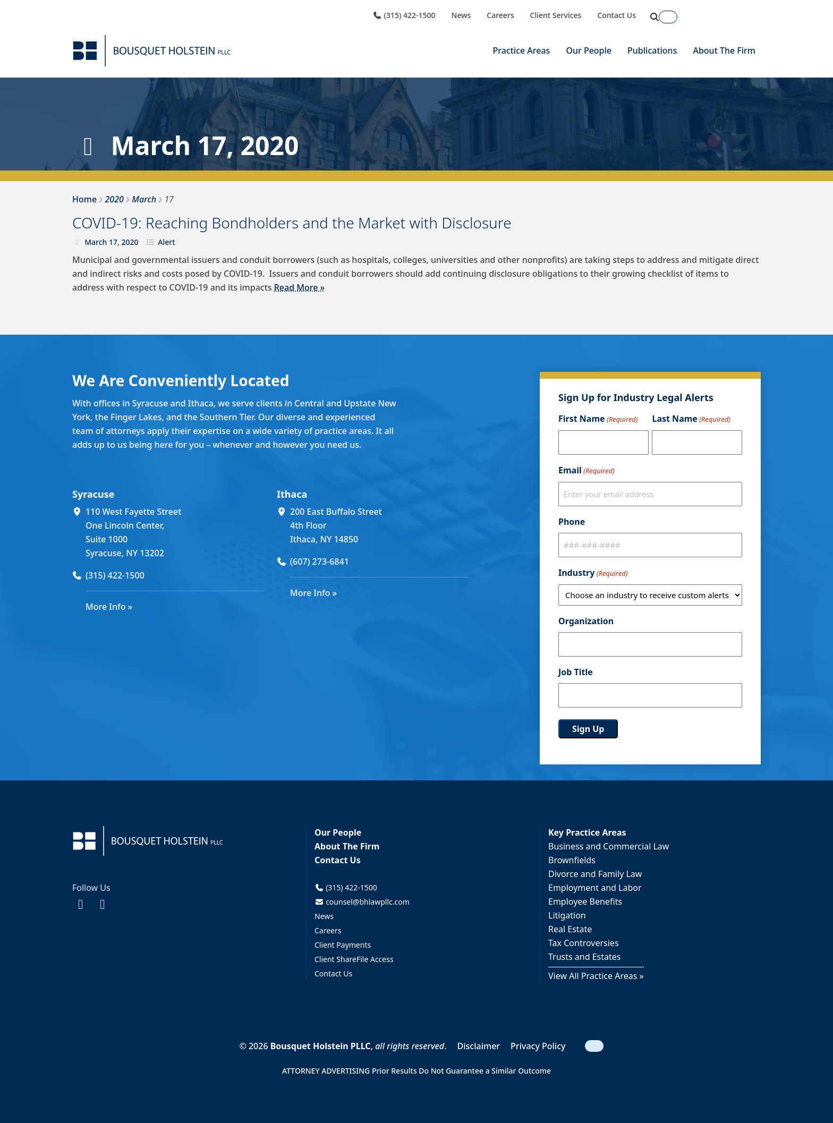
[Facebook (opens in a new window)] (80, 904)
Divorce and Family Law (595, 874)
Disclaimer (478, 1046)
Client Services (556, 15)
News (461, 15)
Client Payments (342, 945)
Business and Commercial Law (608, 846)
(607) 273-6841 (319, 561)
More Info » (109, 606)
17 (113, 242)
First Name (598, 419)
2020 (129, 242)
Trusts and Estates (584, 957)
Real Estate (570, 929)
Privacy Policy (538, 1046)
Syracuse (93, 494)
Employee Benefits (585, 901)
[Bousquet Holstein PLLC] (152, 51)
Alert (166, 242)
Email (586, 471)
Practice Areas (521, 50)
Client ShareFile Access (354, 959)
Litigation (567, 915)
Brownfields (572, 860)
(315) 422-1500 (403, 15)
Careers (500, 15)
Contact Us (616, 15)
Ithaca (292, 494)
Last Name (691, 419)
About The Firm (724, 50)
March (95, 242)
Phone (571, 522)
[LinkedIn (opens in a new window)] (102, 904)
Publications (652, 50)
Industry (592, 573)
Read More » (299, 287)
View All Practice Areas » (596, 976)
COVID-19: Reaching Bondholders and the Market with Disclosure (292, 222)
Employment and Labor (595, 888)
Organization (586, 621)
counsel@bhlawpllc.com (362, 902)
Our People (588, 50)
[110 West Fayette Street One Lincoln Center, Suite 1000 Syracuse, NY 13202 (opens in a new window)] (175, 532)
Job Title (575, 672)
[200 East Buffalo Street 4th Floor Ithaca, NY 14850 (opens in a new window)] (379, 525)
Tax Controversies (583, 943)
